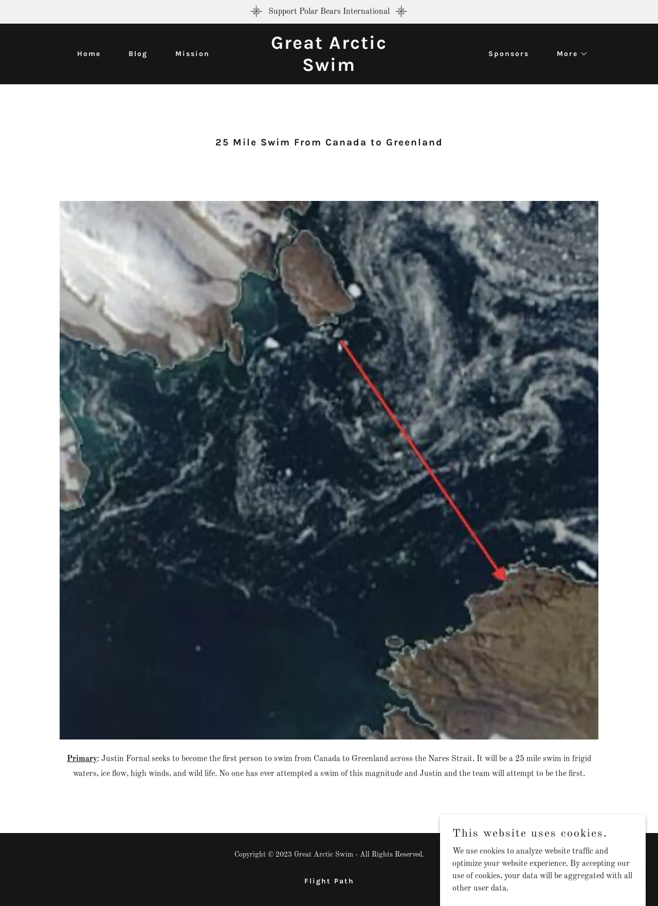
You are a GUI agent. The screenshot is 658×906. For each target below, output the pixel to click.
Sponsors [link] (508, 53)
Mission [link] (192, 53)
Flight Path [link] (329, 881)
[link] (329, 69)
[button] (569, 54)
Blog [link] (138, 53)
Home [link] (89, 53)
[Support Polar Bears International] (329, 12)
